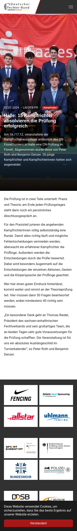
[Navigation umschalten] (71, 7)
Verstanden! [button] (38, 523)
